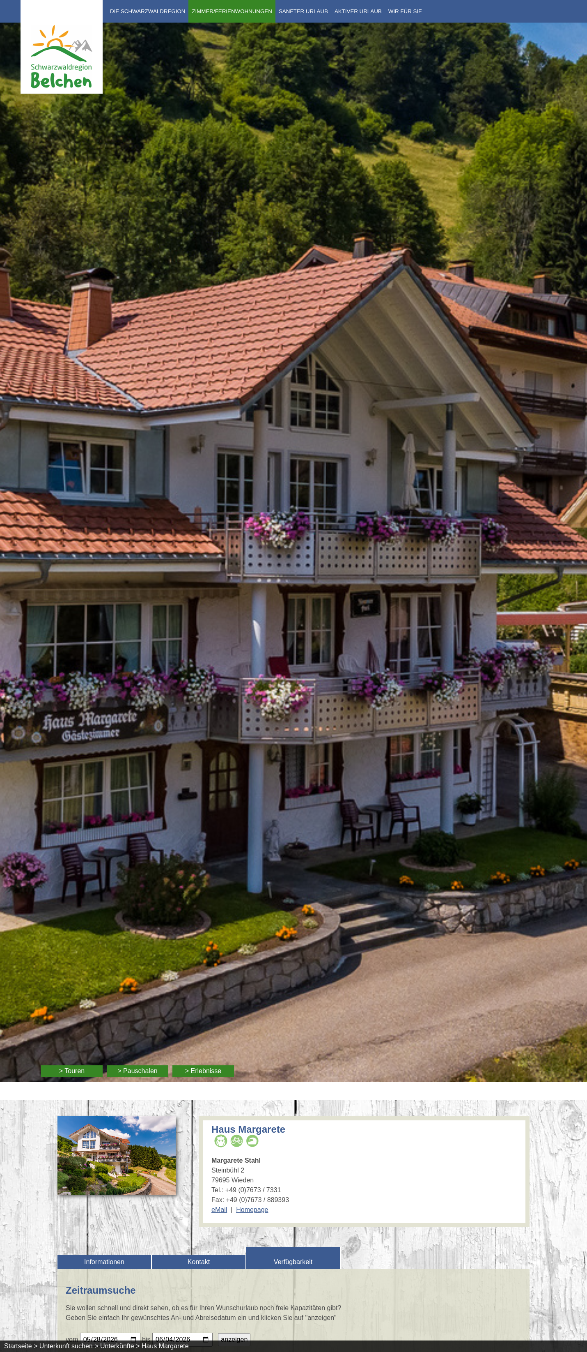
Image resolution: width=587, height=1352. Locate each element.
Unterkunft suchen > (69, 1346)
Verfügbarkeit (293, 1261)
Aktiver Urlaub (358, 11)
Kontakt (199, 1261)
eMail (219, 1209)
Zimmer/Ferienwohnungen (232, 11)
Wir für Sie (405, 11)
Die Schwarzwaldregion (147, 11)
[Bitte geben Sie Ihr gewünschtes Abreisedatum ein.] (182, 1340)
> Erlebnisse (203, 1070)
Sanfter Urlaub (303, 11)
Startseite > (20, 1346)
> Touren (72, 1070)
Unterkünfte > (120, 1346)
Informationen (104, 1261)
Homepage (252, 1209)
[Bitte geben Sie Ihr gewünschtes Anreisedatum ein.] (110, 1340)
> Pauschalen (137, 1070)
